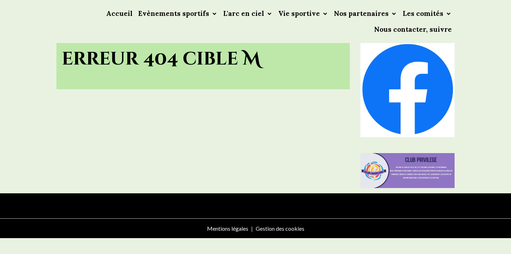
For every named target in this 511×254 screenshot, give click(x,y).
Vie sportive (300, 13)
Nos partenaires (362, 13)
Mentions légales (227, 228)
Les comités (424, 13)
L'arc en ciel (244, 13)
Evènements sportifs (174, 13)
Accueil (119, 13)
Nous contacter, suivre (413, 29)
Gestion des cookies (280, 228)
